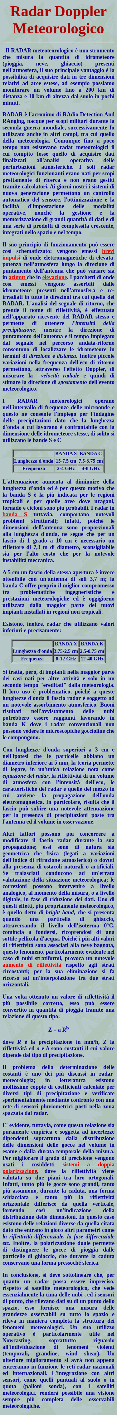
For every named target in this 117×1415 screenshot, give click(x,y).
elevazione (54, 277)
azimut (18, 277)
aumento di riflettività (31, 965)
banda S (14, 514)
